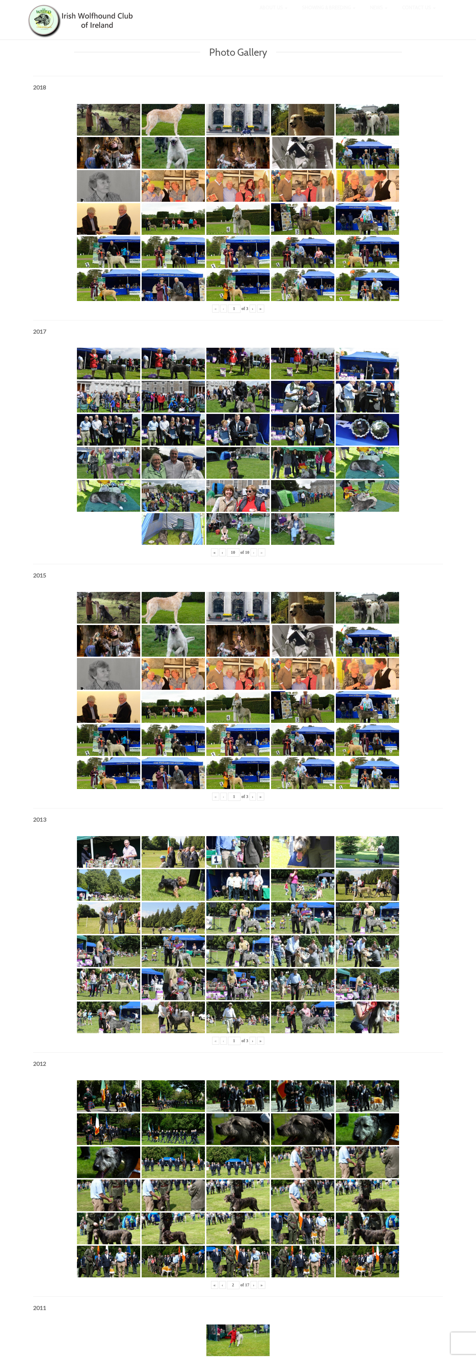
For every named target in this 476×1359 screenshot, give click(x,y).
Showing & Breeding (329, 14)
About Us (274, 14)
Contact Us (419, 14)
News (379, 14)
